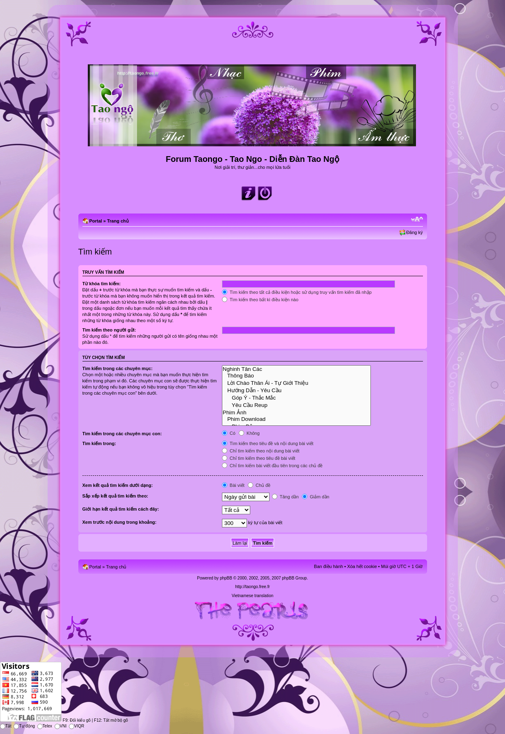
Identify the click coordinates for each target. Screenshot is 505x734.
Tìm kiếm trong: (99, 443)
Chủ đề (259, 485)
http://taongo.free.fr (252, 586)
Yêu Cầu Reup (296, 405)
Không (249, 433)
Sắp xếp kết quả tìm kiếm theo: (115, 495)
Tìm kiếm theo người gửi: (109, 329)
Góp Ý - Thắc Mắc (296, 397)
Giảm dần (315, 496)
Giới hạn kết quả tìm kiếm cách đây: (120, 509)
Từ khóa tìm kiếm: (101, 283)
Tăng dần (285, 496)
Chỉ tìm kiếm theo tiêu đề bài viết (258, 458)
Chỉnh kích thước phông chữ (417, 219)
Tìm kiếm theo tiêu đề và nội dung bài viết (267, 443)
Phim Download (296, 419)
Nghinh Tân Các (296, 369)
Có (228, 433)
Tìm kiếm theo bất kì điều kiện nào (260, 299)
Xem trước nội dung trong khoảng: (119, 522)
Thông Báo (296, 376)
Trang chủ (118, 220)
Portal (95, 220)
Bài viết (233, 485)
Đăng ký (414, 232)
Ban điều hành (328, 566)
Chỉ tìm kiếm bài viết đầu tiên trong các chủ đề (272, 465)
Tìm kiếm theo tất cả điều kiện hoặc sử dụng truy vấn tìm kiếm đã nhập (297, 292)
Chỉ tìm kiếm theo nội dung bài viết (260, 450)
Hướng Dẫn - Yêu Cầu (296, 390)
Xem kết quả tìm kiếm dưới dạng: (117, 485)
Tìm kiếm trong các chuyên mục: (117, 368)
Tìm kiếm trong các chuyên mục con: (122, 433)
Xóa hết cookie (362, 566)
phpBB (226, 578)
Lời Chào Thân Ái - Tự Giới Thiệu (296, 382)
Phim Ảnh (296, 412)
